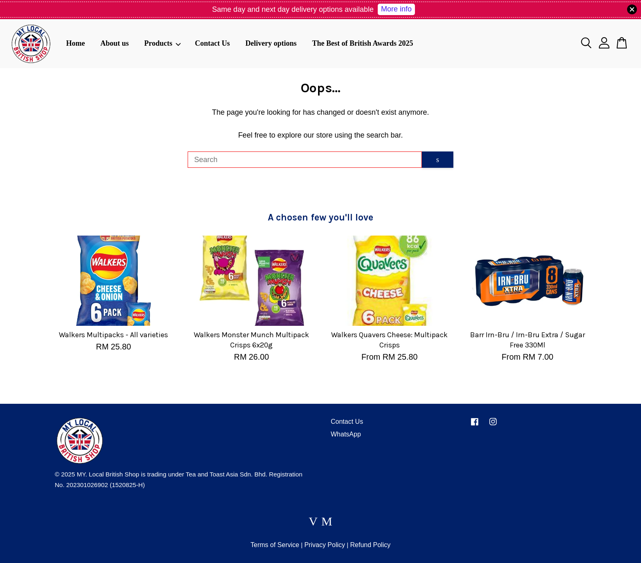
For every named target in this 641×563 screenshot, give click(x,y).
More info (396, 9)
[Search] (305, 159)
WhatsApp (346, 434)
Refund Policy (370, 544)
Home (75, 43)
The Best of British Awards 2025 (362, 43)
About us (114, 43)
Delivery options (271, 43)
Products (162, 43)
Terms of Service (275, 544)
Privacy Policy (324, 544)
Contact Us (212, 43)
